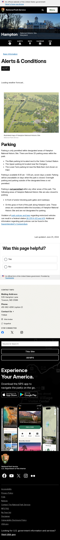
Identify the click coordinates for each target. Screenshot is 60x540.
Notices (4, 501)
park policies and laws (20, 215)
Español (6, 323)
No (9, 266)
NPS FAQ (5, 508)
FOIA (3, 497)
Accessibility (6, 489)
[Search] (30, 343)
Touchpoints (9, 278)
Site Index (7, 319)
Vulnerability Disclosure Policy (14, 520)
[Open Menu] (52, 9)
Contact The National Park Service (15, 505)
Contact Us (7, 311)
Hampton (9, 34)
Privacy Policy (7, 493)
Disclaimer (5, 516)
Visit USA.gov (8, 534)
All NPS (30, 357)
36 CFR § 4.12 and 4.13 (35, 218)
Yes (10, 259)
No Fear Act (6, 512)
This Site (30, 351)
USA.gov (5, 524)
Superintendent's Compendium (14, 224)
